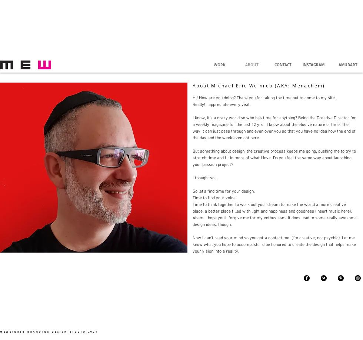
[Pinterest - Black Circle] (341, 278)
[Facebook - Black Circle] (307, 278)
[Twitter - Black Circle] (324, 278)
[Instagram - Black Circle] (358, 278)
